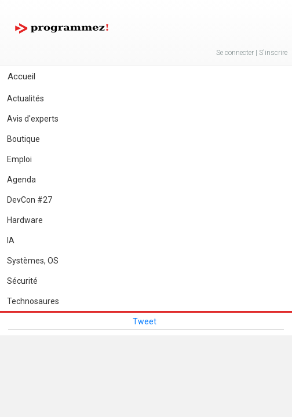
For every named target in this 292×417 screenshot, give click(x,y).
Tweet (144, 321)
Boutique (23, 139)
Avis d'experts (33, 118)
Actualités (25, 98)
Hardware (25, 220)
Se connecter (235, 53)
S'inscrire (273, 53)
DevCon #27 (29, 199)
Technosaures (33, 301)
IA (10, 240)
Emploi (19, 159)
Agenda (21, 179)
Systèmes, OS (33, 260)
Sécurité (22, 281)
